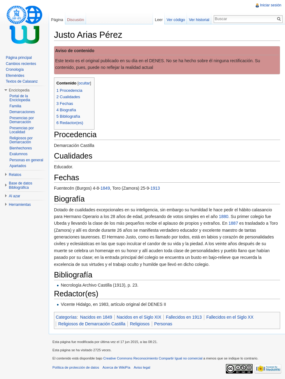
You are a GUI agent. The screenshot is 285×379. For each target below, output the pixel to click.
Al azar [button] (14, 196)
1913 (155, 188)
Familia (15, 106)
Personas (163, 323)
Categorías (66, 317)
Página (57, 19)
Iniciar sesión (270, 5)
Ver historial (199, 19)
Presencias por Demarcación (21, 120)
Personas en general (26, 160)
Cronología (15, 69)
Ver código (175, 19)
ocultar (84, 83)
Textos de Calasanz (22, 81)
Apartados (17, 166)
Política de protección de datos (75, 367)
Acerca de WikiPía (116, 367)
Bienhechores (20, 148)
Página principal (19, 57)
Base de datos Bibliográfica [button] (20, 185)
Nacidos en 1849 (96, 317)
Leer (159, 19)
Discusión (75, 19)
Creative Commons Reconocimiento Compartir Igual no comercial (152, 358)
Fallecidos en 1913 (184, 317)
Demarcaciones (22, 112)
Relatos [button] (15, 175)
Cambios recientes (21, 64)
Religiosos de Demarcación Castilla (91, 323)
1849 (105, 188)
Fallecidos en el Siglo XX (230, 317)
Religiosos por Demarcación (21, 140)
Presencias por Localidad (21, 130)
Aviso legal (142, 367)
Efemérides (15, 75)
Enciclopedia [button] (19, 90)
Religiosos (140, 323)
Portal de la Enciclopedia (19, 98)
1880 (223, 216)
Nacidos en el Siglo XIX (139, 317)
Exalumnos (18, 154)
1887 (233, 223)
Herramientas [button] (20, 204)
